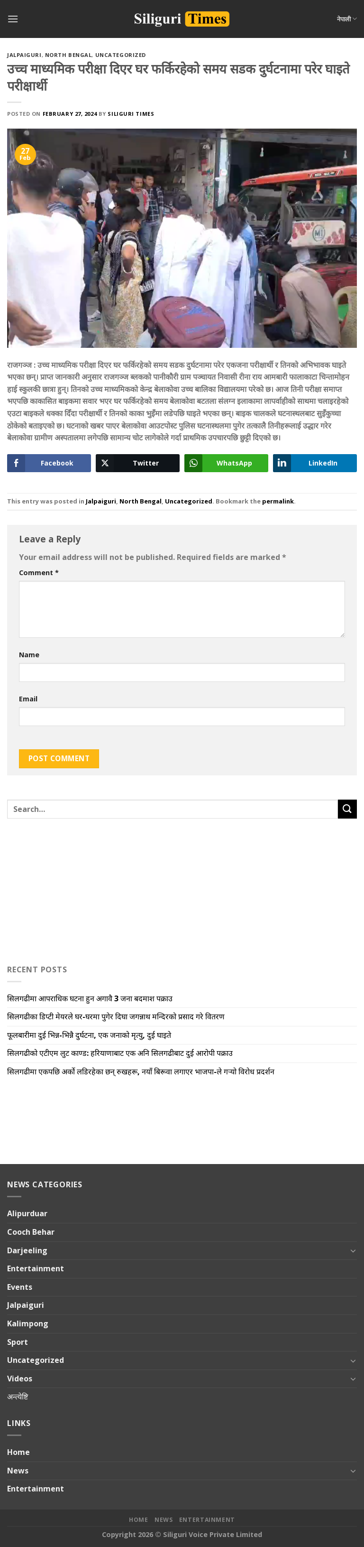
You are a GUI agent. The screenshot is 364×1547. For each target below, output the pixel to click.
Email (28, 698)
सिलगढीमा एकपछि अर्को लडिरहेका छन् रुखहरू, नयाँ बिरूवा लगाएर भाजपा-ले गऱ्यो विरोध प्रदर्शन (140, 1071)
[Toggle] (353, 1250)
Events (19, 1287)
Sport (17, 1342)
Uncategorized (120, 54)
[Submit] (347, 809)
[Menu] (12, 18)
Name (29, 654)
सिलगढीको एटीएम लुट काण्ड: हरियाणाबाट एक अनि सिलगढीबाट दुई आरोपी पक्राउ (120, 1053)
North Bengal (68, 54)
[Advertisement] (66, 889)
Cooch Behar (31, 1232)
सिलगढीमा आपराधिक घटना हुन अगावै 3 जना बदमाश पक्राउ (90, 998)
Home (18, 1452)
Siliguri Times (131, 113)
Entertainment (35, 1268)
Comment (39, 572)
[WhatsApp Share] (226, 463)
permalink (278, 501)
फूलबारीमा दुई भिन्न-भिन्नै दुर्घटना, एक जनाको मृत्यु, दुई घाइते (89, 1035)
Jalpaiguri (24, 54)
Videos (19, 1378)
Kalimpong (27, 1323)
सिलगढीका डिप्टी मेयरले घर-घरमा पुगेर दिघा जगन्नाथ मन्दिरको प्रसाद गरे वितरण (116, 1016)
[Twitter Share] (138, 463)
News (17, 1470)
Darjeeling (27, 1250)
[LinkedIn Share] (315, 463)
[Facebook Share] (49, 463)
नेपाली (347, 18)
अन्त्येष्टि (17, 1396)
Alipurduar (27, 1213)
